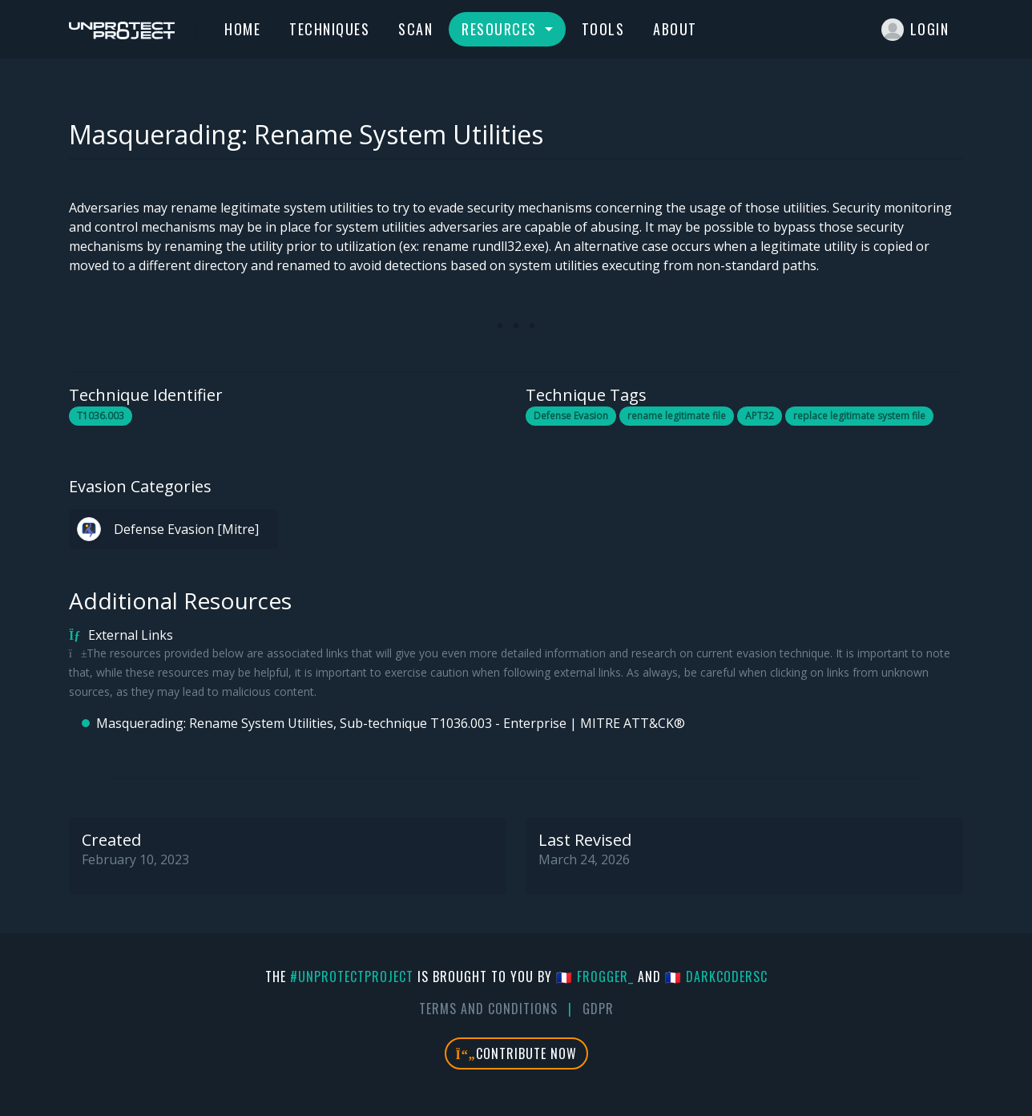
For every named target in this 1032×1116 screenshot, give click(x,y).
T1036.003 (100, 416)
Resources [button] (501, 28)
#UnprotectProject (351, 976)
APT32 (759, 416)
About (675, 28)
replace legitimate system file (859, 416)
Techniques (329, 28)
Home (242, 28)
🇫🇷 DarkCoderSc (716, 976)
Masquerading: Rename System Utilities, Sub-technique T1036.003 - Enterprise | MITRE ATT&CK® (390, 723)
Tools (603, 28)
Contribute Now (516, 1053)
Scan (415, 28)
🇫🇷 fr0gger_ (595, 976)
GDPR (598, 1008)
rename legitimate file (676, 416)
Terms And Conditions (488, 1008)
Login (915, 29)
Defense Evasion (571, 416)
